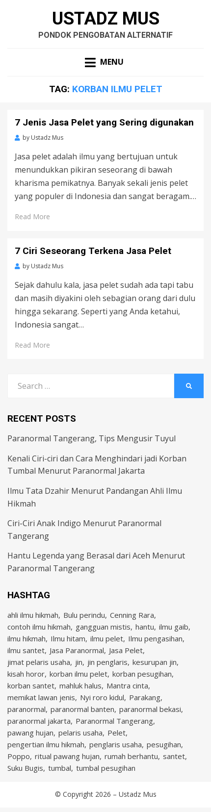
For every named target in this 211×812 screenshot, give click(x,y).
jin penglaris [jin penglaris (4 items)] (107, 662)
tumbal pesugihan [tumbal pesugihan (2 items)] (105, 768)
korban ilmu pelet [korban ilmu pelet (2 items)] (78, 674)
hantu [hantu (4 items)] (144, 627)
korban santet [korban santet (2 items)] (30, 685)
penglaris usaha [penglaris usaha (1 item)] (115, 744)
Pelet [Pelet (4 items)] (116, 732)
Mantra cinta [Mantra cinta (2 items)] (127, 685)
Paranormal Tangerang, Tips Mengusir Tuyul (91, 438)
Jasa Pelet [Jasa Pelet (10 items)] (126, 650)
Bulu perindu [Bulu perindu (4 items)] (84, 615)
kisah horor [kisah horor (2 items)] (26, 674)
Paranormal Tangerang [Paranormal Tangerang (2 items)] (114, 721)
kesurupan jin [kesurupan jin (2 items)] (154, 662)
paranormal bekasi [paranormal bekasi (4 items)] (150, 709)
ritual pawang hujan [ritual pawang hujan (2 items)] (67, 756)
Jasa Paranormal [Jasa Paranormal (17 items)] (77, 650)
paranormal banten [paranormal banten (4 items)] (82, 709)
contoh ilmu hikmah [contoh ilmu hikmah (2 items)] (39, 627)
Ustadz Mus (105, 18)
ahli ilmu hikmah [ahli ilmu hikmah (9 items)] (32, 615)
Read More (32, 216)
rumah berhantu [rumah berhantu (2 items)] (131, 756)
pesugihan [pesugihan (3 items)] (164, 744)
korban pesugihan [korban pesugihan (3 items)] (142, 674)
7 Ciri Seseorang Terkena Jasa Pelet (93, 250)
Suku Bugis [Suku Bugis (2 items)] (25, 768)
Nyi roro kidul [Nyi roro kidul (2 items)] (102, 697)
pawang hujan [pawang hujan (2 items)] (30, 732)
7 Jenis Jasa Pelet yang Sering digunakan (104, 122)
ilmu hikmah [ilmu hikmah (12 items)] (26, 638)
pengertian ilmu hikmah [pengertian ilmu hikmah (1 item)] (45, 744)
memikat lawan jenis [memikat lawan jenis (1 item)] (41, 697)
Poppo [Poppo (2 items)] (18, 756)
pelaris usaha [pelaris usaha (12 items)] (80, 732)
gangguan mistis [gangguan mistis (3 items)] (103, 627)
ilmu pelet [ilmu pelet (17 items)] (106, 638)
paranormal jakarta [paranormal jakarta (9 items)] (39, 721)
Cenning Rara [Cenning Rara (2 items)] (132, 615)
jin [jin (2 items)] (78, 662)
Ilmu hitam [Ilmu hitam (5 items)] (68, 638)
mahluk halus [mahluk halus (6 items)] (80, 685)
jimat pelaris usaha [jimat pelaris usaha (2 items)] (38, 662)
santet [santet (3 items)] (174, 756)
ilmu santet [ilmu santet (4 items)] (26, 650)
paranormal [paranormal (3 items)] (26, 709)
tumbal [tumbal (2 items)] (59, 768)
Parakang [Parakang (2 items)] (144, 697)
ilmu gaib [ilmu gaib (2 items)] (173, 627)
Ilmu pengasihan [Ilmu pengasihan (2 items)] (155, 638)
